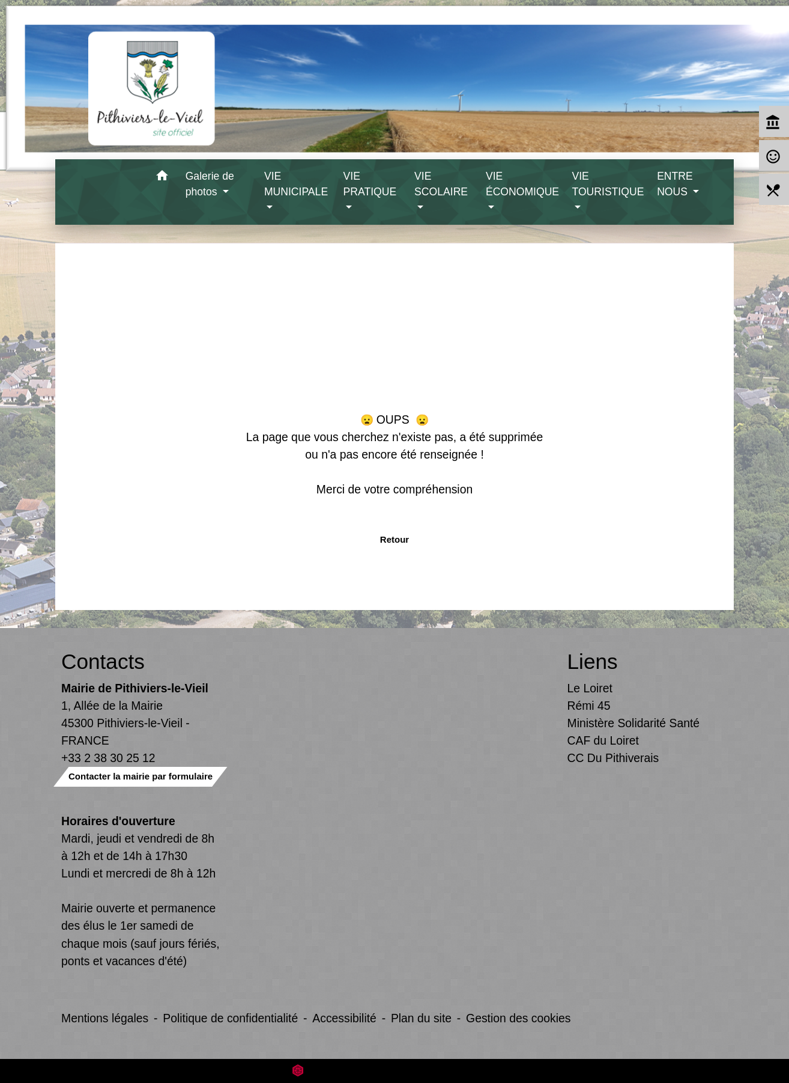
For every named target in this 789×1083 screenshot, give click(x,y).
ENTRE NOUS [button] (675, 184)
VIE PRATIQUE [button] (370, 184)
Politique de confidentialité (230, 1018)
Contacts (103, 661)
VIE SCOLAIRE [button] (441, 184)
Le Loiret (589, 688)
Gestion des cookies (518, 1018)
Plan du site (421, 1018)
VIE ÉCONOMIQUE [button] (522, 184)
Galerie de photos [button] (210, 184)
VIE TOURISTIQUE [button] (608, 184)
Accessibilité (344, 1018)
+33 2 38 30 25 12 (108, 757)
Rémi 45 (589, 705)
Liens (592, 661)
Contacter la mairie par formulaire (140, 776)
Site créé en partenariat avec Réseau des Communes (395, 1070)
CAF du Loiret (603, 740)
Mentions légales (104, 1018)
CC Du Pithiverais (613, 757)
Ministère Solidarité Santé (633, 723)
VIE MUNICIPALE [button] (296, 184)
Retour (394, 539)
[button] (162, 177)
